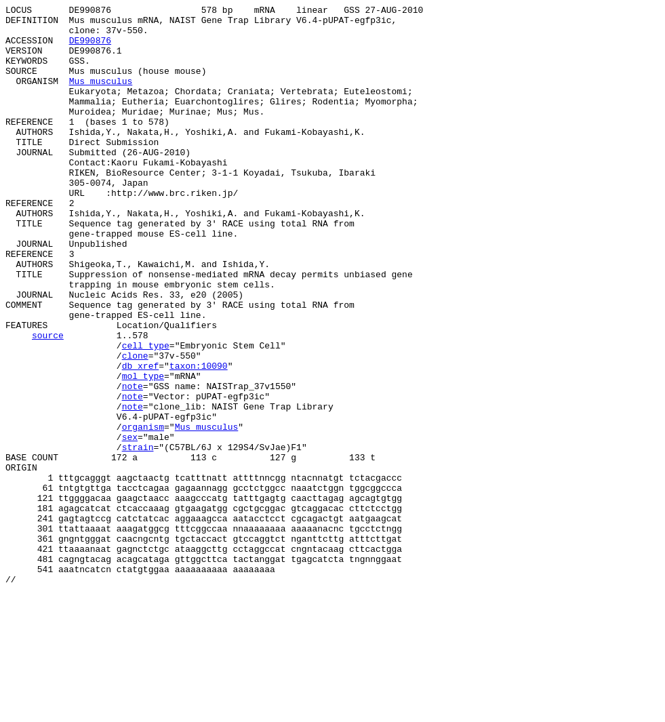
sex (130, 524)
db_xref (140, 439)
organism (143, 512)
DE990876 (90, 48)
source (48, 402)
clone (135, 426)
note (132, 463)
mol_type (143, 451)
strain (138, 536)
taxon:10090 (198, 439)
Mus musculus (101, 97)
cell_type (145, 414)
